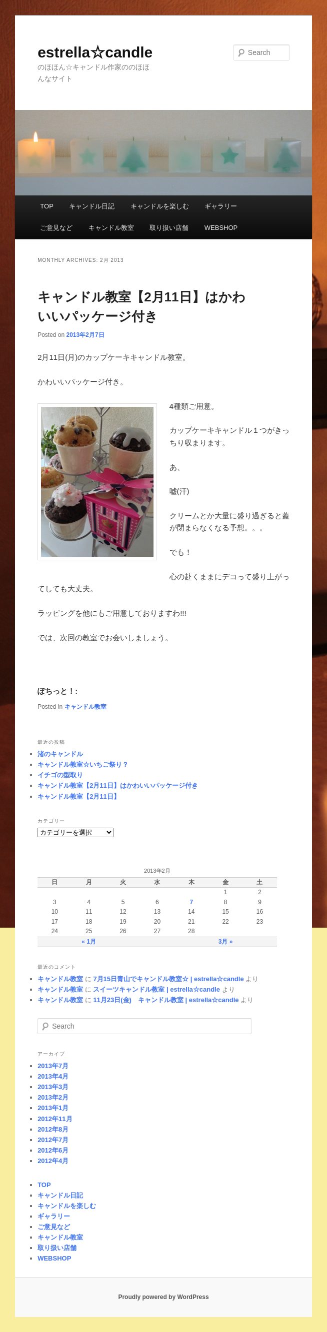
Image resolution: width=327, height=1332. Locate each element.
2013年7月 (53, 1066)
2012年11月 (55, 1119)
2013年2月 (53, 1097)
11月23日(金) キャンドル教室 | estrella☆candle (165, 1000)
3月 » (225, 941)
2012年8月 (53, 1129)
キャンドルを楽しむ (159, 206)
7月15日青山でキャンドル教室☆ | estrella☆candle (168, 979)
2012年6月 (53, 1150)
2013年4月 (53, 1076)
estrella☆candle (95, 52)
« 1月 (89, 941)
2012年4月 (53, 1161)
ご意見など (56, 227)
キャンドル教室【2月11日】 (79, 796)
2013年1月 (53, 1108)
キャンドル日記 (91, 206)
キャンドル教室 (111, 227)
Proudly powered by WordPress (163, 1297)
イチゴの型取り (60, 775)
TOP (47, 206)
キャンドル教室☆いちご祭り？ (83, 764)
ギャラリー (220, 206)
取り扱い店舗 (169, 227)
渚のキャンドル (60, 754)
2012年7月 (53, 1140)
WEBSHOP (221, 227)
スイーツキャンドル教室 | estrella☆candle (156, 989)
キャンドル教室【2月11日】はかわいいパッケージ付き (118, 785)
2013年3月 (53, 1087)
